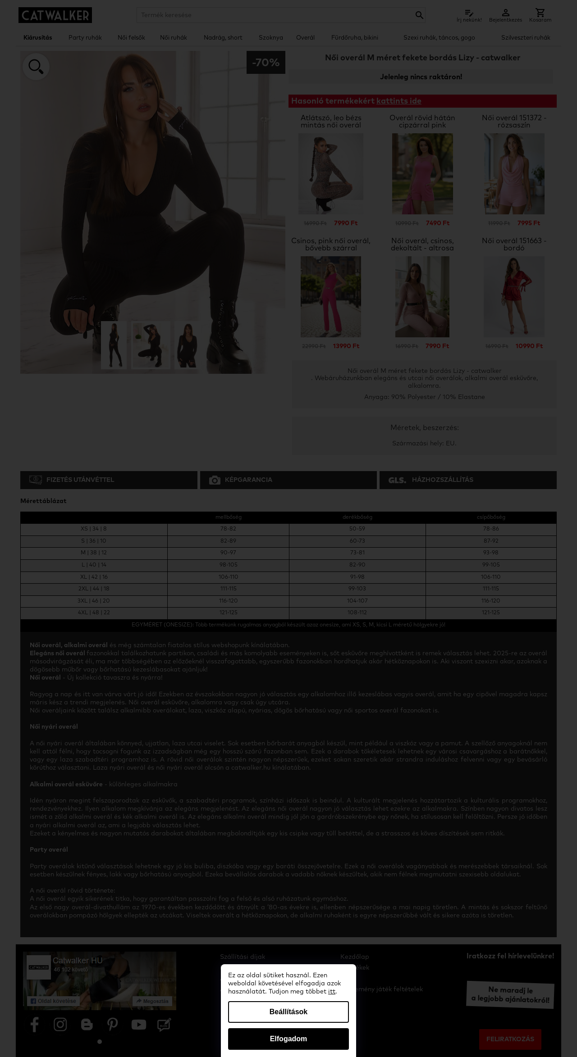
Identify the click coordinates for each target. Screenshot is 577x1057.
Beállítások (288, 1012)
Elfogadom (288, 1039)
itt (331, 992)
